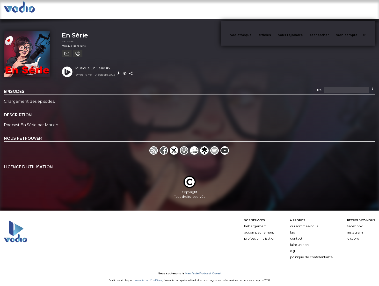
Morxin (70, 36)
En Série (75, 30)
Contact (296, 233)
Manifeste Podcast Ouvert (203, 268)
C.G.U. (294, 246)
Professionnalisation (259, 233)
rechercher (328, 9)
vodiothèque (252, 9)
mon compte (354, 9)
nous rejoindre (300, 9)
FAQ (292, 227)
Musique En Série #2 (92, 63)
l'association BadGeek (148, 275)
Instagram (355, 227)
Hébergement (255, 221)
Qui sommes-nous (304, 221)
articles (275, 9)
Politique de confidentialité (311, 252)
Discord (353, 233)
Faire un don (299, 240)
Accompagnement (259, 227)
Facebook (355, 221)
